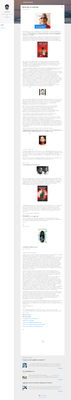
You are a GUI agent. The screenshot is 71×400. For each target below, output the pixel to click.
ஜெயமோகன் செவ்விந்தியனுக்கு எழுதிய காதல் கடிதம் (32, 322)
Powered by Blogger (42, 395)
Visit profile (7, 17)
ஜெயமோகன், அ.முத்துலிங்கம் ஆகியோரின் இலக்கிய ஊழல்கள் (34, 324)
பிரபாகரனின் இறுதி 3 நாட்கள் (28, 371)
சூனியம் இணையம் (28, 314)
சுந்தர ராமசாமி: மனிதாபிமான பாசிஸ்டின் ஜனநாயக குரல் (33, 326)
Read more (60, 368)
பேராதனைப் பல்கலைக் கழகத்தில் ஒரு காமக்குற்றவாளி (34, 359)
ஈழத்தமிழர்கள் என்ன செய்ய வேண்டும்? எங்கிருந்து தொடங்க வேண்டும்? (37, 382)
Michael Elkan (44, 397)
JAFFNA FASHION (28, 2)
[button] (61, 7)
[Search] (63, 2)
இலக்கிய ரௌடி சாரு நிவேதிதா (28, 320)
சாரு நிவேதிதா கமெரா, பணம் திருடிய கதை (30, 318)
